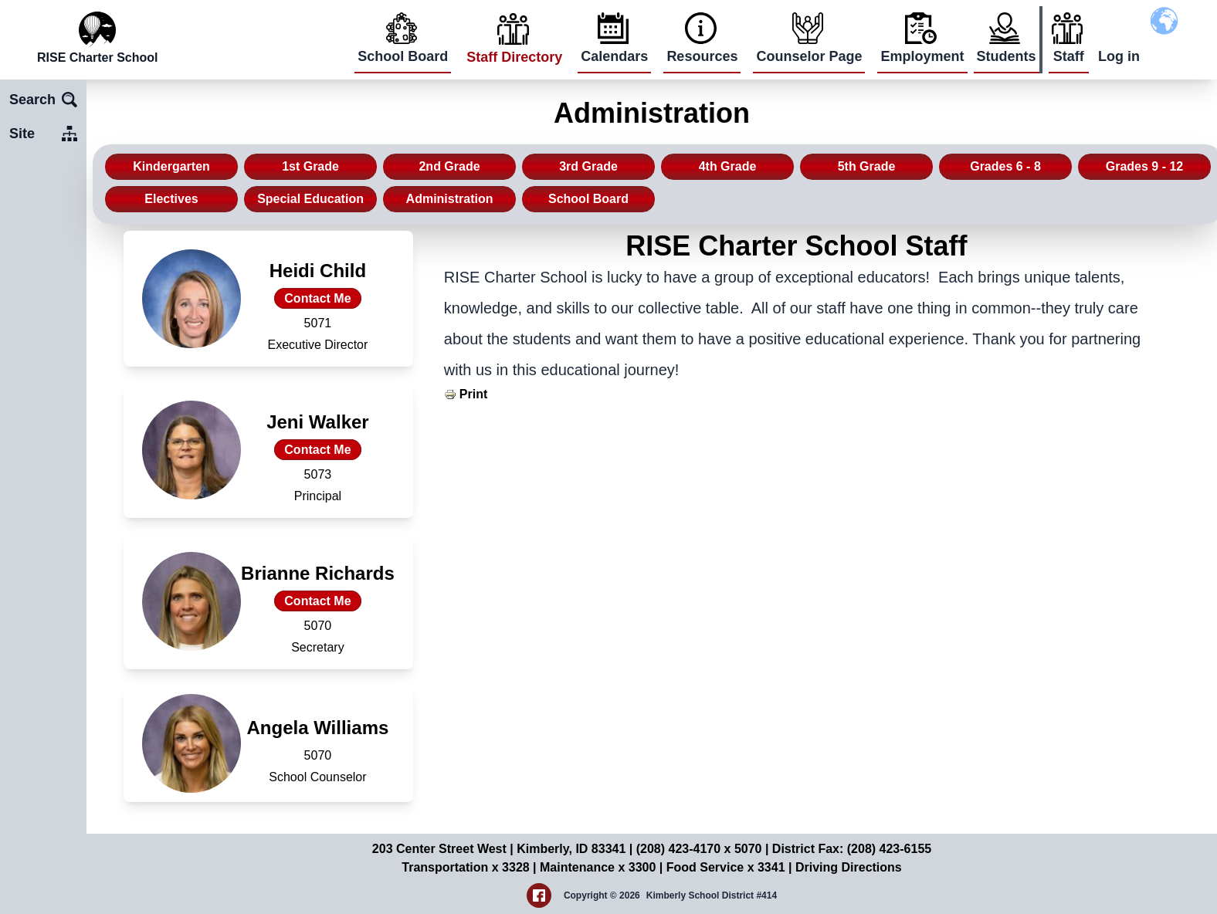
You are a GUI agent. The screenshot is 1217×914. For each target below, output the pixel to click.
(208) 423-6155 (889, 848)
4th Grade (728, 166)
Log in (1119, 56)
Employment (922, 56)
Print (473, 394)
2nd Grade (449, 166)
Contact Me (317, 298)
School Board (403, 56)
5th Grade (867, 166)
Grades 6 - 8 (1005, 166)
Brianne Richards (318, 573)
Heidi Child (318, 270)
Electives (171, 198)
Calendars (614, 56)
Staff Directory (514, 57)
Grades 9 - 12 (1145, 166)
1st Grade (310, 166)
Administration (449, 198)
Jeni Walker (317, 421)
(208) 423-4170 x (685, 848)
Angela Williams (317, 727)
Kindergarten (171, 166)
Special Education (310, 198)
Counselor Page (809, 56)
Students (1006, 56)
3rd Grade (588, 166)
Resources (701, 56)
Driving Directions (848, 867)
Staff (1068, 56)
